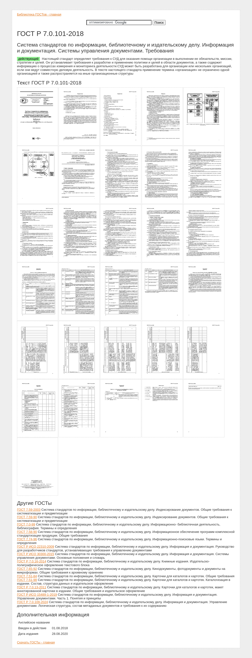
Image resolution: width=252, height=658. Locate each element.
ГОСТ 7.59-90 (27, 517)
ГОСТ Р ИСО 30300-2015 (35, 554)
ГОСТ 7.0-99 (26, 524)
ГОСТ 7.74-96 (27, 539)
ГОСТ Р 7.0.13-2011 (31, 587)
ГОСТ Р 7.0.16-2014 (31, 561)
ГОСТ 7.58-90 (27, 532)
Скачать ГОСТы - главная (36, 642)
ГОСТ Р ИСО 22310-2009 (35, 546)
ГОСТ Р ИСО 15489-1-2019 (37, 594)
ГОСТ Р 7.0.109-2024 (32, 602)
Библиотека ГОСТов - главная (39, 14)
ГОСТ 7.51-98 (27, 580)
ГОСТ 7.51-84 (27, 576)
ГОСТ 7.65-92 (27, 569)
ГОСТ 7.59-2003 (28, 509)
